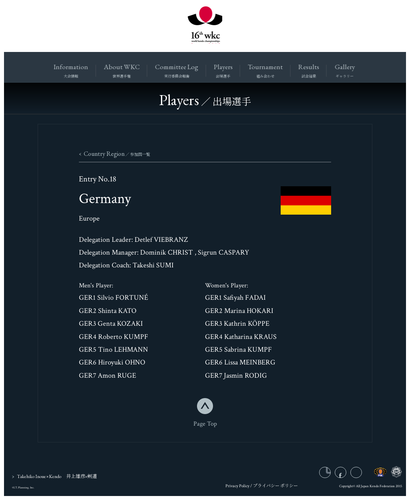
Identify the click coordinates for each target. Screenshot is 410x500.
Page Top (205, 424)
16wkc (205, 26)
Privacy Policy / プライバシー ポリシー (261, 488)
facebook (346, 474)
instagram (331, 474)
